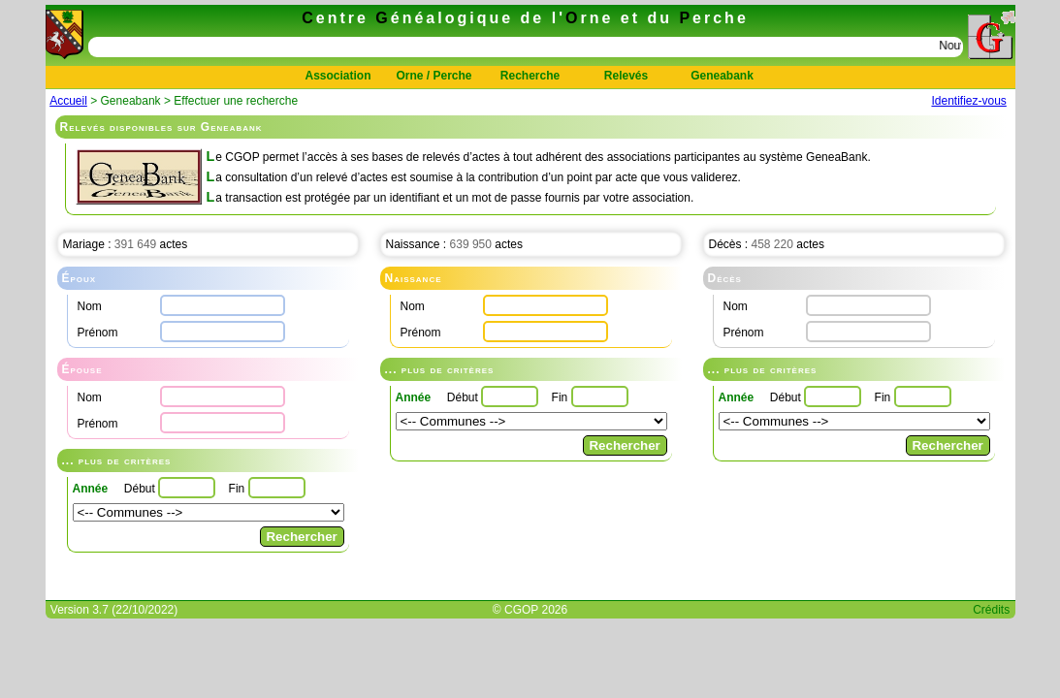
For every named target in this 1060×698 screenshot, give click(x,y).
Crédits (991, 610)
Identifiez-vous (968, 101)
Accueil (68, 101)
